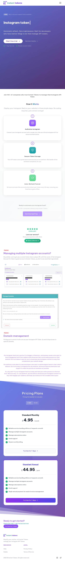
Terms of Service (29, 560)
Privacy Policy (28, 557)
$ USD (36, 411)
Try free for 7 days (11, 534)
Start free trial (13, 41)
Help (5, 557)
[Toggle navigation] (60, 3)
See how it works (31, 41)
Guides (6, 560)
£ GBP (29, 411)
